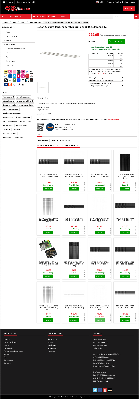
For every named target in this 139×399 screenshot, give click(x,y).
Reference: (59, 125)
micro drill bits (43, 140)
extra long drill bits (26, 105)
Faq (7, 57)
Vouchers (51, 351)
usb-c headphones (23, 97)
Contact (97, 333)
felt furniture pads (9, 133)
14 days (105, 86)
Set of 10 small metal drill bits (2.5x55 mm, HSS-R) (48, 220)
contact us (9, 2)
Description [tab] (43, 98)
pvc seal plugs (21, 125)
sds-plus (16, 129)
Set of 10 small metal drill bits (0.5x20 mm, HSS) (74, 264)
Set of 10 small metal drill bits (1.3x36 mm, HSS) (125, 176)
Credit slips (52, 345)
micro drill (54, 140)
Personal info (52, 339)
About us (9, 32)
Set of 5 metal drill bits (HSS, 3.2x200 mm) (48, 175)
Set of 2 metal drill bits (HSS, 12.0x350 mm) (74, 307)
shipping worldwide (105, 80)
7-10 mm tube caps (23, 117)
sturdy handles (8, 101)
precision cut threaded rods (13, 137)
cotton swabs (8, 117)
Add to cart (116, 41)
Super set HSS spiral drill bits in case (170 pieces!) (48, 264)
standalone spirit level (25, 101)
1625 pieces (12, 121)
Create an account (128, 2)
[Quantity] (99, 41)
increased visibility (9, 105)
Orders (50, 342)
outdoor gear (13, 109)
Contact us (9, 65)
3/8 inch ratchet (25, 121)
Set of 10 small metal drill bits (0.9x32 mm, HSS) (99, 220)
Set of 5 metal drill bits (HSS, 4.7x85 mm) (100, 263)
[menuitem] (2, 16)
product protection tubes (12, 113)
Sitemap (9, 53)
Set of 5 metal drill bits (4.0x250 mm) (125, 219)
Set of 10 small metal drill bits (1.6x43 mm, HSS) (99, 308)
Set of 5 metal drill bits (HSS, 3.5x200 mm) (125, 307)
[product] (48, 161)
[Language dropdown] (101, 2)
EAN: (57, 127)
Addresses (52, 348)
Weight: (58, 129)
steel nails (6, 129)
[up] (104, 40)
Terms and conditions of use (15, 49)
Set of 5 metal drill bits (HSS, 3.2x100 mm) (74, 175)
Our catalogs (10, 61)
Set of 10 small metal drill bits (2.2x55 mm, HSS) (48, 308)
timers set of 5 (8, 97)
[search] (126, 16)
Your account (55, 333)
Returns (8, 40)
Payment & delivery (12, 36)
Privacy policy (10, 44)
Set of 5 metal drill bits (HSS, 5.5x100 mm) (99, 175)
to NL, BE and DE (105, 83)
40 (4, 121)
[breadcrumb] (6, 22)
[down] (104, 42)
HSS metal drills (113, 119)
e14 (4, 109)
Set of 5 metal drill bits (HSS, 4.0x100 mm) (125, 263)
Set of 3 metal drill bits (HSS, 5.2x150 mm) (74, 219)
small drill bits (65, 140)
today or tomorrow (105, 78)
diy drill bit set (8, 125)
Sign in (117, 2)
